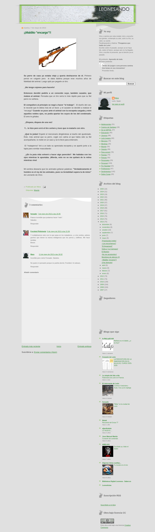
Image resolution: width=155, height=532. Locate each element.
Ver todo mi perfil (118, 104)
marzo (104, 268)
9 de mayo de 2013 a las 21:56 (58, 231)
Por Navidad (105, 166)
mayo (104, 238)
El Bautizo (105, 252)
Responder (34, 224)
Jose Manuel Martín (110, 436)
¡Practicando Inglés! (109, 241)
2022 (102, 197)
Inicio (59, 346)
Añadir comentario (31, 272)
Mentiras (104, 144)
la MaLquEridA (108, 338)
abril (104, 265)
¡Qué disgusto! (107, 262)
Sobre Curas (105, 174)
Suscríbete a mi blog (108, 505)
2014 (102, 219)
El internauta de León (110, 383)
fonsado (33, 214)
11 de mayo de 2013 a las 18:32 (51, 254)
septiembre (106, 232)
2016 (102, 213)
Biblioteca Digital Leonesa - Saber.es (116, 481)
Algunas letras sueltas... (111, 463)
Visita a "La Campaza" (110, 249)
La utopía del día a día (111, 375)
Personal (104, 163)
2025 (102, 189)
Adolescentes (106, 124)
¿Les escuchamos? (109, 243)
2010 (102, 282)
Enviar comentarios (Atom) (45, 352)
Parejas (104, 155)
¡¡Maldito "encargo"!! (37, 32)
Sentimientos (106, 171)
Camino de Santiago (108, 127)
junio (104, 235)
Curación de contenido (110, 438)
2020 (102, 202)
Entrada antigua (84, 346)
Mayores (104, 141)
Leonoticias (107, 485)
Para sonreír (105, 152)
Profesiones (105, 169)
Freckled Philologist (38, 231)
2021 (102, 200)
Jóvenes (104, 135)
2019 (102, 205)
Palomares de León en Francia (113, 378)
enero (104, 273)
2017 (102, 211)
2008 (102, 287)
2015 (102, 216)
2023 (102, 194)
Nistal (104, 420)
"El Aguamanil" (107, 246)
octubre (105, 230)
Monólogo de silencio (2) (111, 257)
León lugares (106, 138)
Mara (32, 254)
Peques (104, 157)
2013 (102, 222)
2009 (102, 284)
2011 (102, 279)
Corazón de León (109, 357)
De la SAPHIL (106, 130)
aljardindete (107, 428)
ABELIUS (106, 444)
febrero (105, 271)
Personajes (105, 160)
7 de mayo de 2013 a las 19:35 (49, 214)
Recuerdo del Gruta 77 (110, 422)
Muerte (36, 190)
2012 (102, 276)
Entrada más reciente (31, 346)
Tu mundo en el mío (121, 465)
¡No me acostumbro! (109, 254)
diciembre (106, 224)
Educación (105, 133)
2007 (102, 290)
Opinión (104, 149)
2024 (102, 192)
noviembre (106, 227)
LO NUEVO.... (107, 430)
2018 (102, 208)
